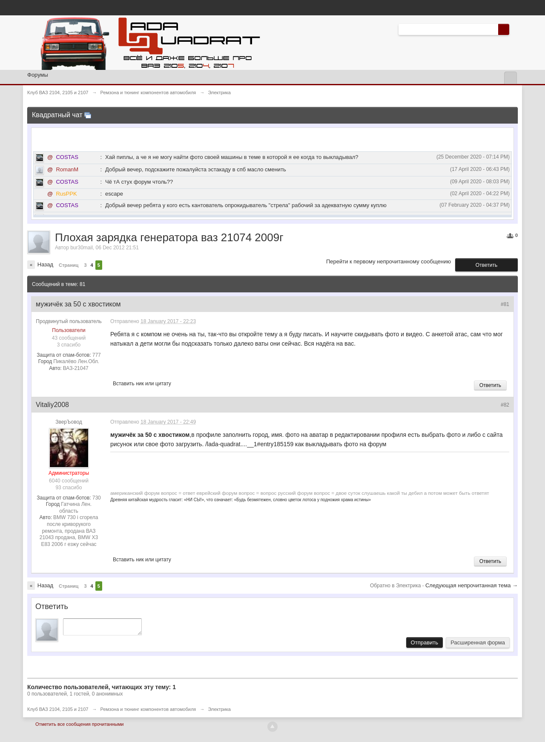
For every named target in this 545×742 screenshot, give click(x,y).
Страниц (68, 265)
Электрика (219, 711)
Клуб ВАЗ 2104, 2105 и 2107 (57, 711)
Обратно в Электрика (396, 586)
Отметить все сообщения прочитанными (79, 726)
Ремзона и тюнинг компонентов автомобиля (148, 711)
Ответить (486, 265)
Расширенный (514, 29)
